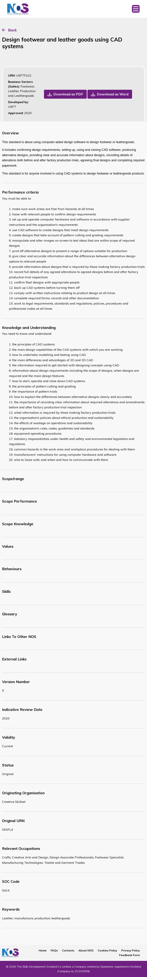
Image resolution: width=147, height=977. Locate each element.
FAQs (54, 950)
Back (12, 30)
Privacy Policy (130, 950)
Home (43, 950)
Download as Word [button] (112, 94)
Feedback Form (129, 955)
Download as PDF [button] (68, 94)
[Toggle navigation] (136, 8)
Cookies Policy (107, 950)
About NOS (86, 950)
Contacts (68, 950)
